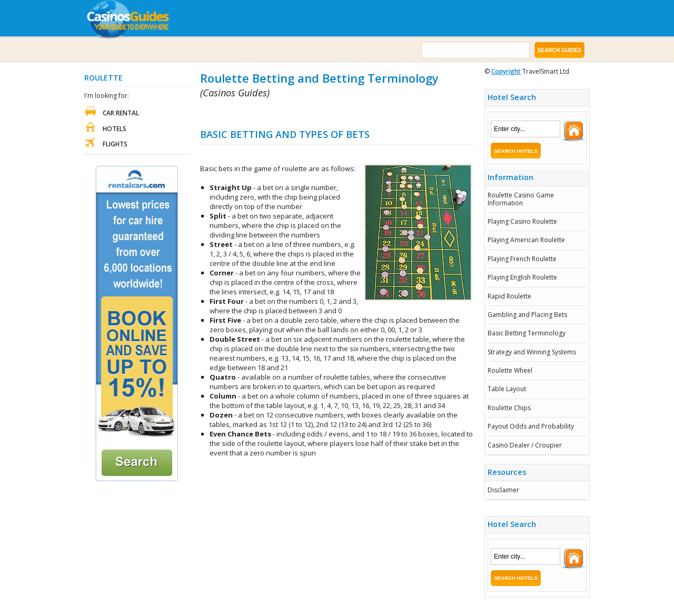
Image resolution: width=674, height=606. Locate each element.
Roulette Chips (509, 407)
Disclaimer (503, 489)
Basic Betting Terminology (527, 333)
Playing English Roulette (522, 277)
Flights (115, 144)
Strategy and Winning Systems (532, 351)
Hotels (114, 128)
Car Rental (121, 112)
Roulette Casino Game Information (521, 199)
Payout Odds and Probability (531, 426)
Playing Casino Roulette (522, 221)
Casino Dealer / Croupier (525, 445)
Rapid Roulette (509, 296)
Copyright (506, 71)
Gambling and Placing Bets (527, 314)
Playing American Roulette (526, 239)
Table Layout (507, 388)
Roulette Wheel (510, 370)
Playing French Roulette (522, 258)
